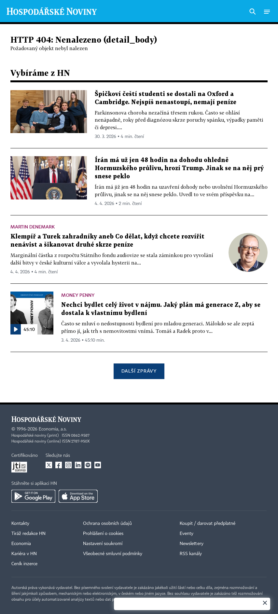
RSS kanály (191, 554)
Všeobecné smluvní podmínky (112, 554)
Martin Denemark (32, 226)
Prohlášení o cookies (103, 533)
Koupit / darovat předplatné (207, 523)
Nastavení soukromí (102, 543)
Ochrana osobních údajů (107, 523)
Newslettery (191, 543)
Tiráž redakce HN (28, 533)
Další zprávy (138, 371)
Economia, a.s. (53, 429)
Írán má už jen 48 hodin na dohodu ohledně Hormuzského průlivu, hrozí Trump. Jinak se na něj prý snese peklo (179, 168)
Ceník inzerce (24, 564)
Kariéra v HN (24, 554)
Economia (21, 543)
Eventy (186, 533)
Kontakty (20, 523)
